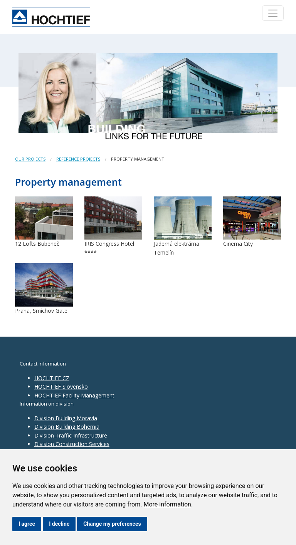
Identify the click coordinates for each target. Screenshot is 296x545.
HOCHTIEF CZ (51, 378)
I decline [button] (59, 524)
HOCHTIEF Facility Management (74, 395)
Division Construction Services (71, 444)
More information (167, 504)
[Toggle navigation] (273, 13)
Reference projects (78, 159)
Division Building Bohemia (66, 426)
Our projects (30, 159)
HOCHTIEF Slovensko (61, 386)
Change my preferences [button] (112, 524)
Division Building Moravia (65, 418)
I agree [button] (26, 524)
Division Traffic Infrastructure (70, 435)
